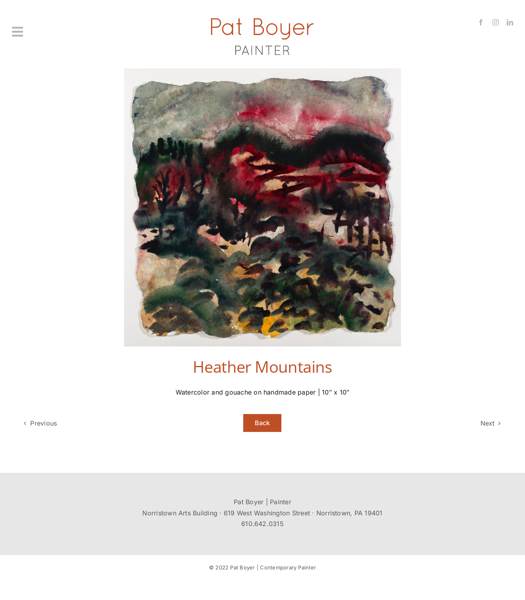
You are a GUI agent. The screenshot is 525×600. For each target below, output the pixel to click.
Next (487, 423)
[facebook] (481, 22)
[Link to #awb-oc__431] (52, 31)
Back (262, 423)
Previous (43, 423)
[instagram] (495, 22)
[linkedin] (510, 22)
